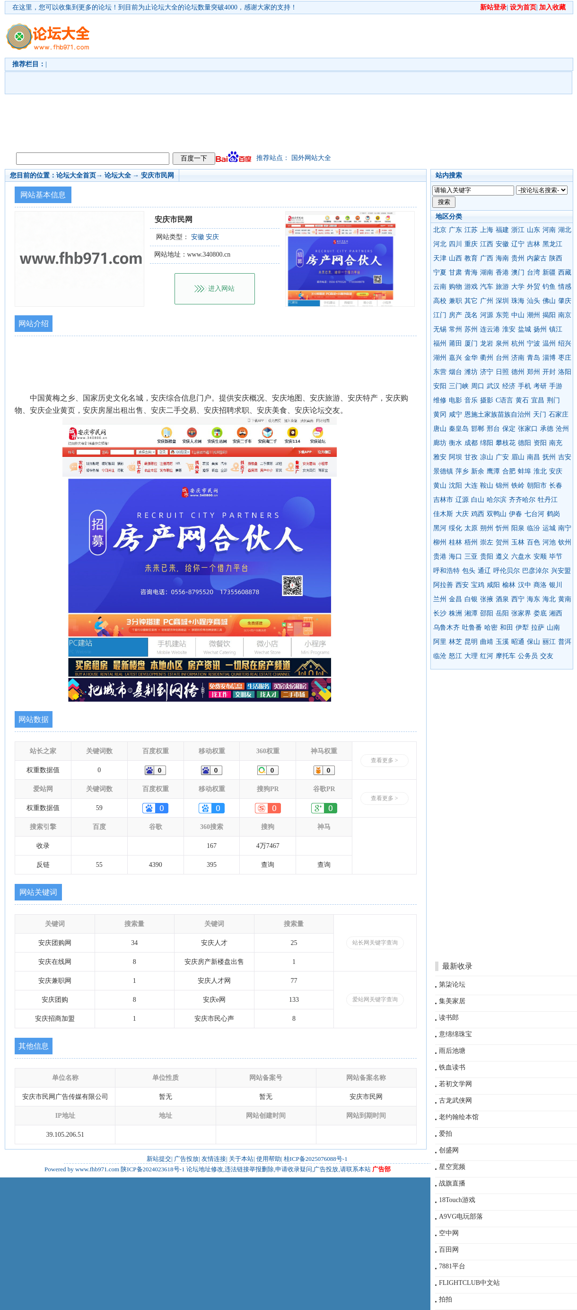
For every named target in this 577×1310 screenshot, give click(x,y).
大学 (518, 286)
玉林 (518, 542)
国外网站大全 (311, 157)
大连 (471, 485)
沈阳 (455, 485)
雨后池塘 (452, 1050)
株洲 (455, 613)
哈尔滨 (497, 499)
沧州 (562, 428)
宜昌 (537, 400)
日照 (502, 371)
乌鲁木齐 (446, 627)
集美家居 (452, 1001)
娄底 (540, 613)
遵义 (502, 556)
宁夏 (439, 272)
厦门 (471, 343)
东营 (439, 371)
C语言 (504, 400)
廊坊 (439, 442)
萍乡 (462, 471)
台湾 (533, 272)
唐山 (439, 428)
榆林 (509, 584)
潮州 (533, 315)
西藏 (564, 272)
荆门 (553, 400)
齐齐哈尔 (522, 499)
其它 (471, 300)
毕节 (555, 556)
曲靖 (486, 641)
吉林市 (443, 499)
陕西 (555, 258)
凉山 (486, 457)
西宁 (518, 599)
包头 (468, 570)
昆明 (471, 641)
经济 (509, 386)
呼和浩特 (446, 570)
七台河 (534, 513)
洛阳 (564, 371)
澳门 (518, 272)
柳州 (439, 542)
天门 (539, 414)
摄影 (486, 400)
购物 (455, 286)
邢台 (493, 428)
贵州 (518, 258)
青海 (471, 272)
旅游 (502, 286)
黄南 (564, 599)
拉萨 (537, 627)
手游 (555, 386)
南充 (555, 442)
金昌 (455, 599)
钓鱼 (549, 286)
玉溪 (502, 641)
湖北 (564, 229)
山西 (455, 258)
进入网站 (221, 288)
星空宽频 (452, 1166)
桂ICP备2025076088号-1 (316, 1158)
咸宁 (455, 414)
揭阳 (549, 315)
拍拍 (445, 1299)
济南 (518, 357)
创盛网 (449, 1150)
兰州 (439, 599)
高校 (439, 300)
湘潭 (471, 613)
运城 (549, 528)
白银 (471, 599)
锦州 (502, 485)
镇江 (555, 329)
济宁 (486, 371)
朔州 (486, 528)
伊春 (515, 513)
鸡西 (477, 513)
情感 (564, 286)
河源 (486, 315)
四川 (455, 244)
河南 (549, 229)
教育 (471, 258)
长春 (555, 485)
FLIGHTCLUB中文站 (469, 1282)
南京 (564, 315)
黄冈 (439, 414)
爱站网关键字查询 (375, 999)
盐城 (524, 329)
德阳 (524, 442)
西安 (462, 584)
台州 (502, 357)
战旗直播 (452, 1183)
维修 (439, 400)
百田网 (449, 1249)
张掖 (486, 599)
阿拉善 (443, 584)
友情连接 (213, 1158)
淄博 (549, 357)
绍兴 (564, 343)
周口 (477, 386)
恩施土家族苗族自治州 (497, 414)
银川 (555, 584)
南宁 (564, 528)
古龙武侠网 (455, 1100)
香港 (502, 272)
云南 (439, 286)
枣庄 (564, 357)
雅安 (439, 457)
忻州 (502, 528)
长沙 (439, 613)
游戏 (471, 286)
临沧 (439, 655)
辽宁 (518, 244)
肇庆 (564, 300)
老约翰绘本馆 (459, 1117)
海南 (502, 258)
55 (99, 864)
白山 (477, 499)
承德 (546, 428)
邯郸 (477, 428)
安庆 (555, 471)
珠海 (518, 300)
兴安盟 (561, 570)
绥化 (455, 528)
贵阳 (486, 556)
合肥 (509, 471)
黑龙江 (552, 244)
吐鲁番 (472, 627)
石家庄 (558, 414)
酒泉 (502, 599)
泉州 (502, 343)
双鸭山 (497, 513)
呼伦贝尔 (506, 570)
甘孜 (471, 457)
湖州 (439, 357)
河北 (439, 244)
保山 (533, 641)
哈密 (491, 627)
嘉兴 (455, 357)
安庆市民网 (157, 175)
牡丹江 (548, 499)
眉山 (518, 457)
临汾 (533, 528)
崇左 (486, 542)
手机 (524, 386)
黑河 (439, 528)
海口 (455, 556)
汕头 (533, 300)
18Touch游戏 (457, 1199)
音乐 (471, 400)
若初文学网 (455, 1083)
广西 (486, 258)
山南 (553, 627)
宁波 (533, 343)
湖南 (486, 272)
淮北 (540, 471)
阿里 (439, 641)
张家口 (528, 428)
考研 (540, 386)
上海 (486, 229)
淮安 (509, 329)
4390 (155, 864)
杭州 (518, 343)
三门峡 (459, 386)
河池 (549, 542)
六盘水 (521, 556)
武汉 (493, 386)
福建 (502, 229)
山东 (533, 229)
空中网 (449, 1233)
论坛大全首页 (76, 175)
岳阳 (502, 613)
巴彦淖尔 (535, 570)
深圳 (502, 300)
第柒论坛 (452, 984)
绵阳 (486, 442)
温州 (549, 343)
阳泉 (518, 528)
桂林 (455, 542)
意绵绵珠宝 (455, 1034)
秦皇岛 (459, 428)
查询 (267, 864)
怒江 (455, 655)
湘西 (555, 613)
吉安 (564, 457)
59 (99, 807)
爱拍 (445, 1133)
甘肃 (455, 272)
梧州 (471, 542)
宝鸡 (477, 584)
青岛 (533, 357)
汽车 (486, 286)
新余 (477, 471)
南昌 (533, 457)
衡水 (455, 442)
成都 (471, 442)
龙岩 (486, 343)
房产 (455, 315)
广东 (455, 229)
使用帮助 (268, 1158)
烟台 (455, 371)
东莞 (502, 315)
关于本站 (241, 1158)
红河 (486, 655)
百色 (533, 542)
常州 (455, 329)
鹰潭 (493, 471)
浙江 (518, 229)
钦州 (564, 542)
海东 (533, 599)
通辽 (484, 570)
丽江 (549, 641)
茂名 (471, 315)
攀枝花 (506, 442)
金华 (471, 357)
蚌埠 (524, 471)
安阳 (439, 386)
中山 (518, 315)
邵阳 (486, 613)
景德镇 (443, 471)
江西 (486, 244)
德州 (518, 371)
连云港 (490, 329)
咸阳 (493, 584)
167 (212, 845)
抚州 (549, 457)
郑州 (533, 371)
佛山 (549, 300)
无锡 (439, 329)
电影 (455, 400)
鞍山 (486, 485)
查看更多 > (384, 760)
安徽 (502, 244)
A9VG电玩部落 (461, 1216)
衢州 (486, 357)
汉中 (524, 584)
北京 (439, 229)
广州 (486, 300)
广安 (502, 457)
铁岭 (518, 485)
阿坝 (455, 457)
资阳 (540, 442)
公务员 (528, 655)
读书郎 (449, 1017)
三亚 (471, 556)
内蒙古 (537, 258)
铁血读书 (452, 1067)
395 (212, 864)
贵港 (439, 556)
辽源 (462, 499)
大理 (471, 655)
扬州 (540, 329)
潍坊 (471, 371)
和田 (506, 627)
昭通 (518, 641)
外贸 (533, 286)
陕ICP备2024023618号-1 (152, 1169)
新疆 (549, 272)
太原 (471, 528)
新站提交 (159, 1158)
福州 (439, 343)
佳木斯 (443, 513)
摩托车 (506, 655)
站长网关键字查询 (375, 942)
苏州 (471, 329)
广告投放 (186, 1158)
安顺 (540, 556)
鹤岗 (553, 513)
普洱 (564, 641)
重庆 (471, 244)
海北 (549, 599)
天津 (439, 258)
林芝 (455, 641)
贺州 (502, 542)
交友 (546, 655)
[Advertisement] (337, 81)
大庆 (462, 513)
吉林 (533, 244)
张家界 (521, 613)
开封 (549, 371)
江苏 (471, 229)
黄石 (522, 400)
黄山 (439, 485)
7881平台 (452, 1266)
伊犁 (522, 627)
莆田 (455, 343)
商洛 (540, 584)
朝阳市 (537, 485)
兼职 (455, 300)
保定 (509, 428)
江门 (439, 315)
